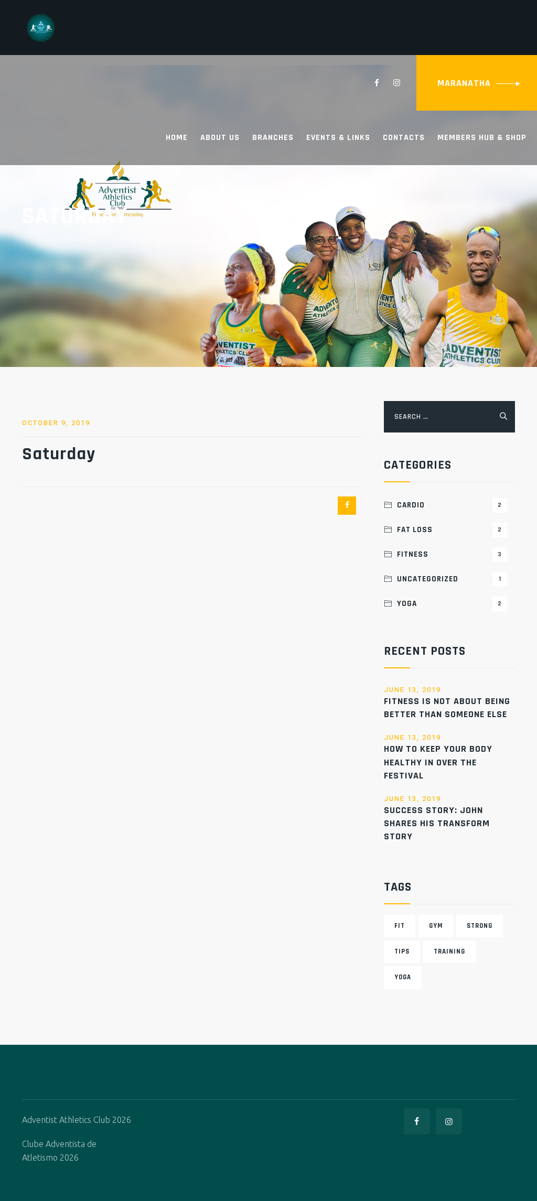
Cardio (452, 505)
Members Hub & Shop (482, 137)
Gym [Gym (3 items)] (436, 926)
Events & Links (338, 137)
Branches (273, 137)
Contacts (404, 137)
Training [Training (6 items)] (449, 951)
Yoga (452, 604)
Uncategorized (452, 579)
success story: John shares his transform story (437, 823)
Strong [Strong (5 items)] (479, 926)
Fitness (452, 554)
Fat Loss (452, 530)
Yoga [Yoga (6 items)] (402, 977)
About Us (220, 137)
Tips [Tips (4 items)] (402, 951)
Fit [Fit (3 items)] (399, 926)
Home (177, 137)
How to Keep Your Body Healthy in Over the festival (438, 762)
